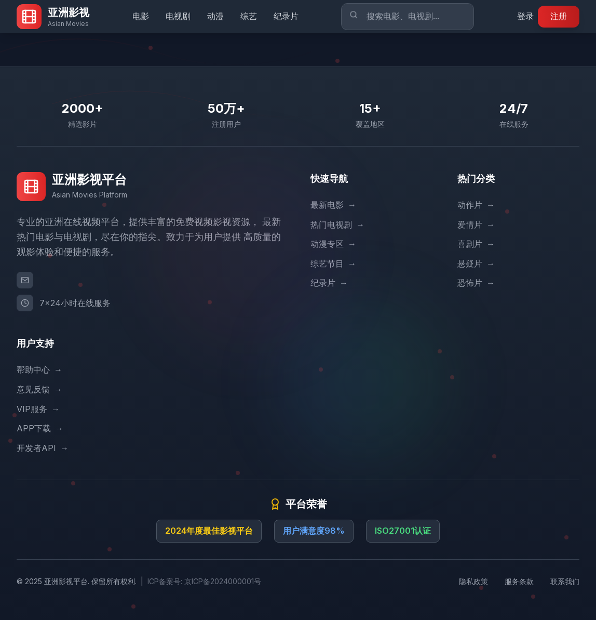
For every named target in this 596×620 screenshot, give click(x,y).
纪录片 (286, 16)
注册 (558, 16)
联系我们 (564, 581)
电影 (140, 16)
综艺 (248, 16)
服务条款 (519, 581)
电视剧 (178, 16)
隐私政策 (473, 581)
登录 (525, 16)
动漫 (215, 16)
